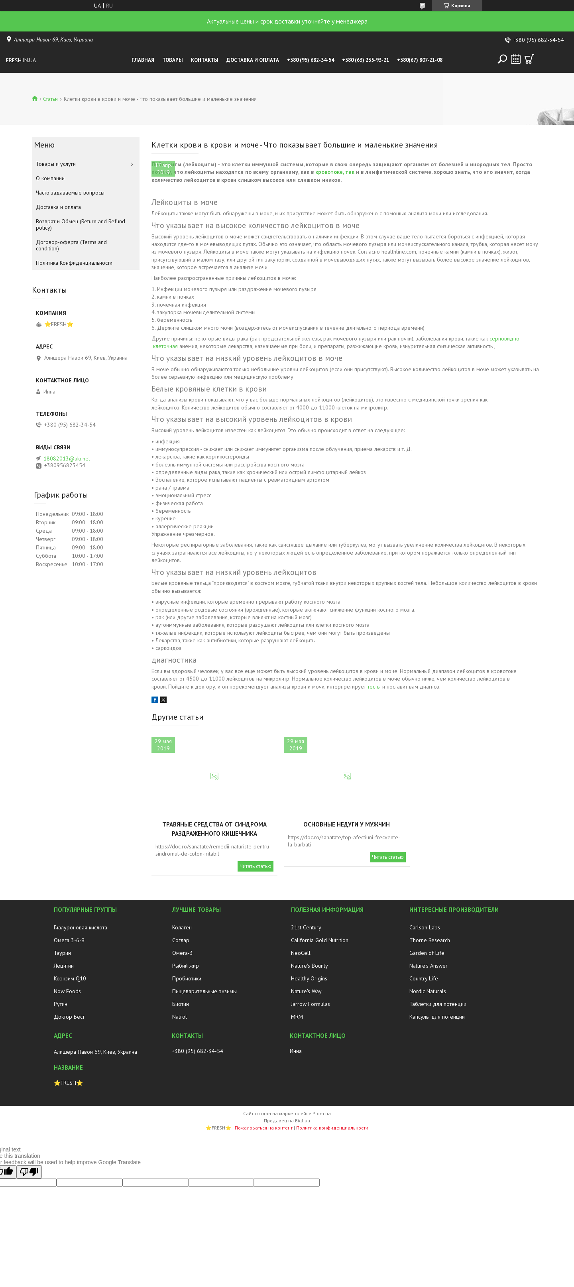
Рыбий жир (185, 965)
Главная (143, 60)
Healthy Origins (309, 978)
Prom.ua (322, 1113)
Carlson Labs (424, 927)
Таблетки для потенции (437, 1004)
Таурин (62, 952)
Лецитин (64, 965)
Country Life (423, 978)
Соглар (180, 940)
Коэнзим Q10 (70, 978)
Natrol (179, 1016)
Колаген (182, 927)
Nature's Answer (428, 965)
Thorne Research (429, 940)
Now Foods (67, 991)
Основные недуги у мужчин (346, 824)
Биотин (180, 1004)
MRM (297, 1016)
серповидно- (505, 338)
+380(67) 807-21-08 (419, 60)
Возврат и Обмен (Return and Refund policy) (80, 224)
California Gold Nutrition (319, 940)
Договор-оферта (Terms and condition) (71, 245)
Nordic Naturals (427, 991)
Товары (172, 60)
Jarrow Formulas (310, 1004)
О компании (50, 178)
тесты (374, 686)
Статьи (50, 99)
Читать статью (255, 866)
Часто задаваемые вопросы (70, 192)
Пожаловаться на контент (264, 1128)
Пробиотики (186, 978)
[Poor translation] (29, 1172)
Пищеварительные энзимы (204, 991)
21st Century (306, 927)
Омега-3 (182, 952)
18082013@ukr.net (66, 458)
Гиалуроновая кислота (80, 927)
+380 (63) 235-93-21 (365, 60)
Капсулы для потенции (437, 1016)
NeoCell (301, 952)
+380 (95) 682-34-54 (310, 60)
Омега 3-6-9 (69, 940)
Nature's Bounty (309, 965)
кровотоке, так (334, 171)
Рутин (60, 1004)
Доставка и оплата (252, 60)
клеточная (165, 346)
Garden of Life (426, 952)
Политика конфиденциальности (332, 1128)
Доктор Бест (69, 1016)
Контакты (204, 60)
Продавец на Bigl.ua (287, 1121)
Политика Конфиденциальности (74, 262)
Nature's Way (306, 991)
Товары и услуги (56, 163)
